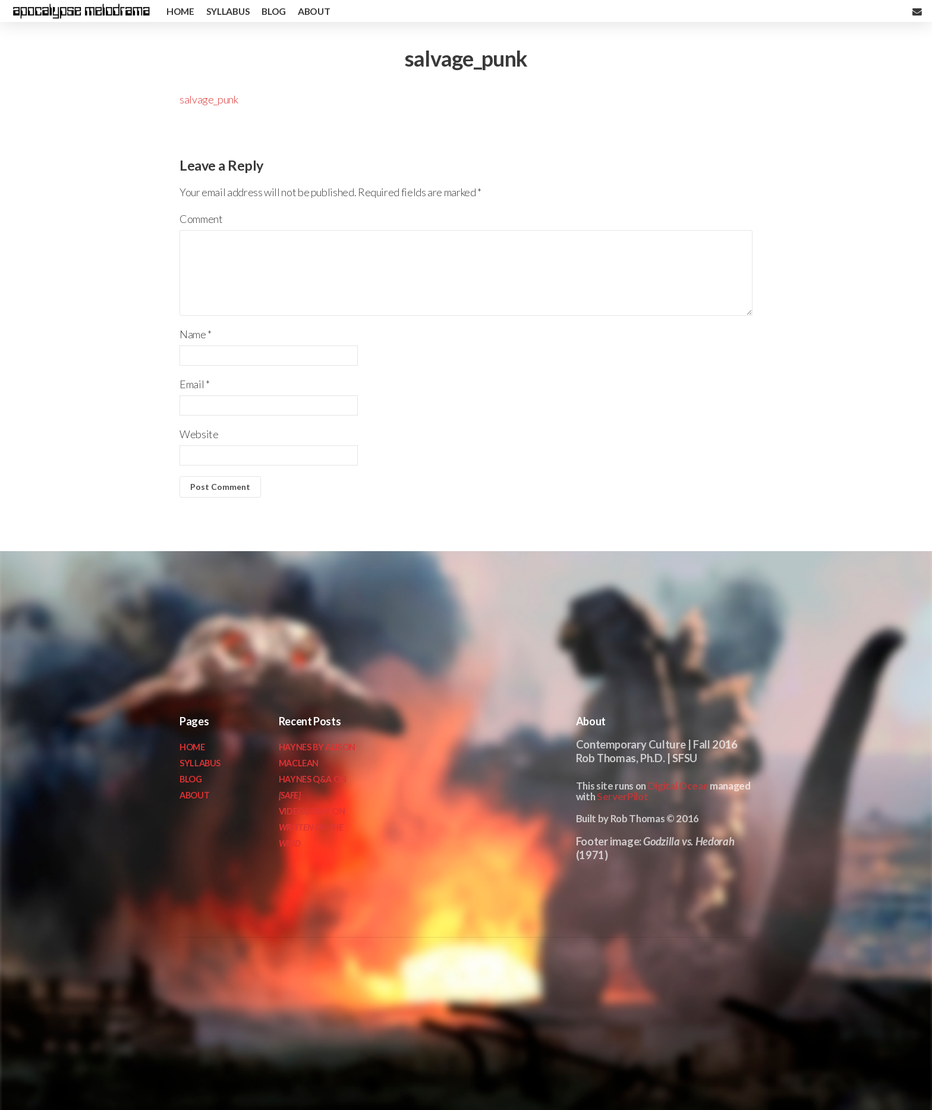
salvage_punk (209, 99)
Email (194, 384)
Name (196, 334)
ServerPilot (622, 796)
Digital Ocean (678, 785)
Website (199, 434)
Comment (201, 218)
